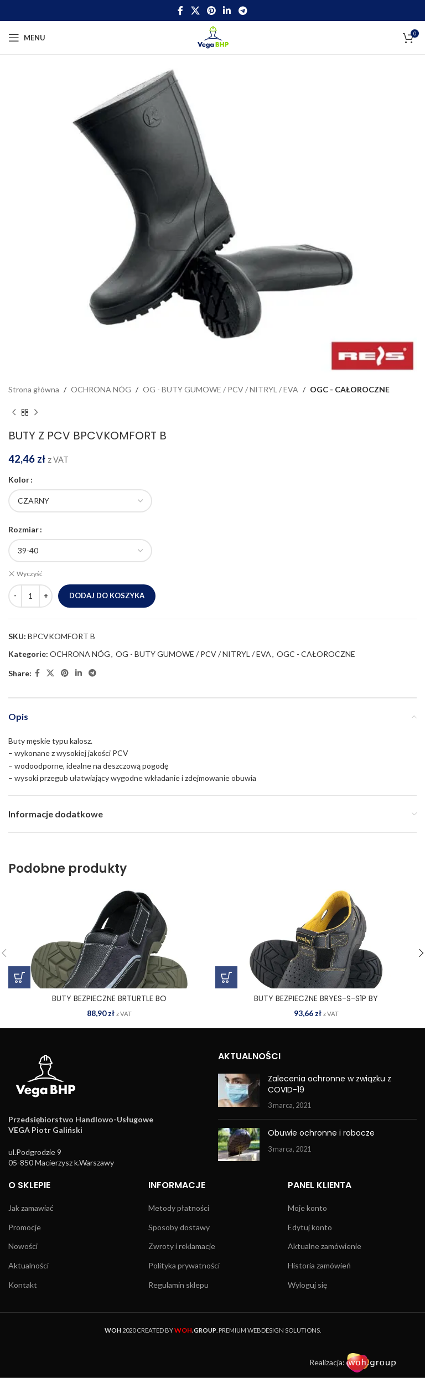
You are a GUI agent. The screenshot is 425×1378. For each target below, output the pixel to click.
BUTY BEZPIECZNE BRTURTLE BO (109, 997)
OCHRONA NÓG (101, 389)
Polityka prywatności (184, 1265)
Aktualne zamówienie (324, 1246)
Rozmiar (23, 529)
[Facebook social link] (180, 10)
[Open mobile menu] (27, 38)
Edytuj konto (310, 1226)
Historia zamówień (319, 1265)
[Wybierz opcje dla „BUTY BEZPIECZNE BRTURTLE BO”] (19, 977)
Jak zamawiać (31, 1208)
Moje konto (307, 1208)
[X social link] (195, 10)
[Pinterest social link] (211, 10)
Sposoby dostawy (179, 1226)
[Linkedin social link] (227, 10)
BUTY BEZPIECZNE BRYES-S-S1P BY (316, 997)
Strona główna (33, 389)
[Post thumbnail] (239, 1092)
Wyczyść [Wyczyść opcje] (30, 573)
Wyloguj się (307, 1284)
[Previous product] (13, 412)
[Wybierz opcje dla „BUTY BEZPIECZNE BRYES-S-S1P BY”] (226, 977)
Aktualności (28, 1265)
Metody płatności (178, 1208)
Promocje (24, 1226)
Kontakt (22, 1284)
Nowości (23, 1246)
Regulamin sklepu (178, 1284)
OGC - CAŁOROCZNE (350, 389)
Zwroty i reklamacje (181, 1246)
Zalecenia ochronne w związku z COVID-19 (329, 1084)
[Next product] (36, 412)
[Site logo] (213, 37)
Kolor (18, 479)
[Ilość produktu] (30, 595)
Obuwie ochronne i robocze (321, 1132)
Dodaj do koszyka (106, 594)
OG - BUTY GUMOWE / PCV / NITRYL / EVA (220, 389)
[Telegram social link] (243, 10)
